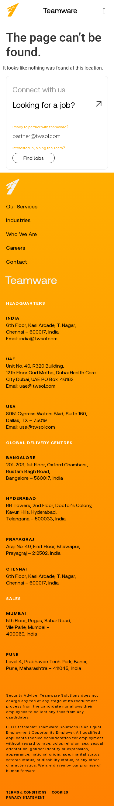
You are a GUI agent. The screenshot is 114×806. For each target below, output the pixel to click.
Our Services (21, 206)
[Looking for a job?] (99, 104)
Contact (16, 262)
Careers (15, 248)
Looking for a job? (43, 105)
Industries (18, 220)
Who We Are (21, 234)
